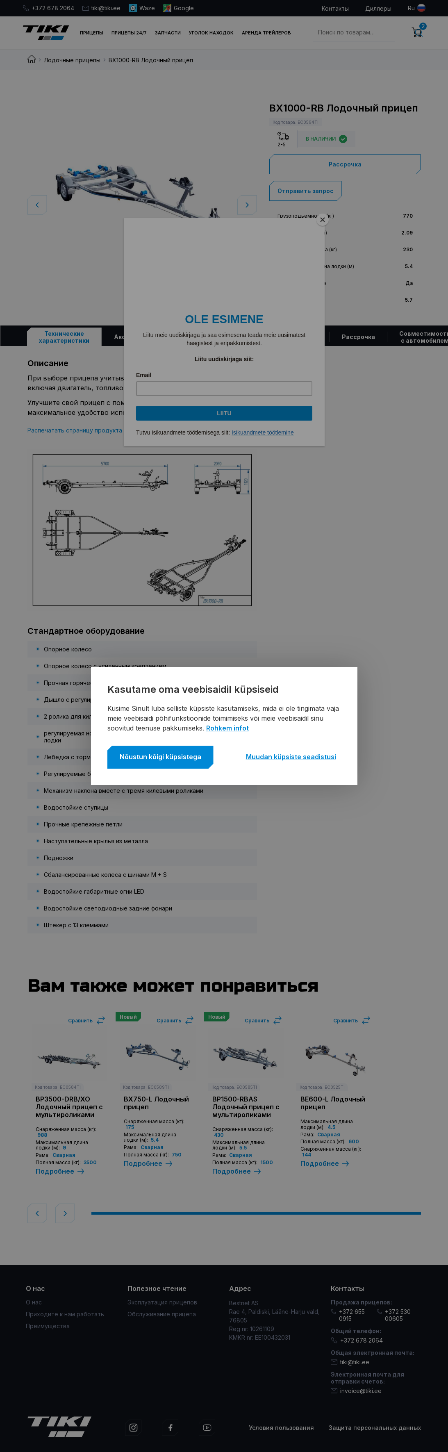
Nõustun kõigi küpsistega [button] (160, 757)
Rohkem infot (227, 728)
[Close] (322, 220)
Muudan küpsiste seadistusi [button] (291, 757)
